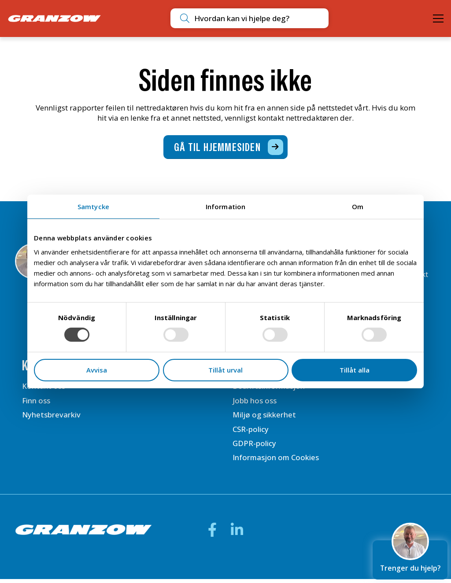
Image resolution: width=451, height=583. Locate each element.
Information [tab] (225, 206)
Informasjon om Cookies (276, 461)
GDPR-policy (254, 447)
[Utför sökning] (158, 18)
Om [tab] (357, 206)
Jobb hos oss (255, 404)
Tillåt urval (225, 369)
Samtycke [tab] (93, 206)
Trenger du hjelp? (410, 555)
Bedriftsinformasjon (269, 389)
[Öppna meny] (438, 18)
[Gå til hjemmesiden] (225, 149)
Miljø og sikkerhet (264, 418)
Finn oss (36, 404)
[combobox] (233, 18)
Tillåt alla (355, 369)
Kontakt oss (43, 389)
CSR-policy (251, 432)
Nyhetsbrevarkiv (51, 418)
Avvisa (96, 369)
